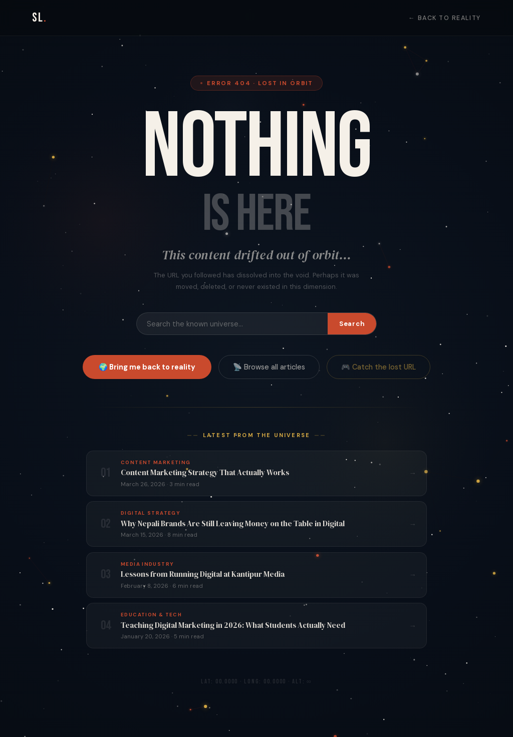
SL (39, 18)
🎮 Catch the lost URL (378, 367)
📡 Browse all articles (269, 367)
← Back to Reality (444, 18)
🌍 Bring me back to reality (147, 367)
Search (352, 323)
